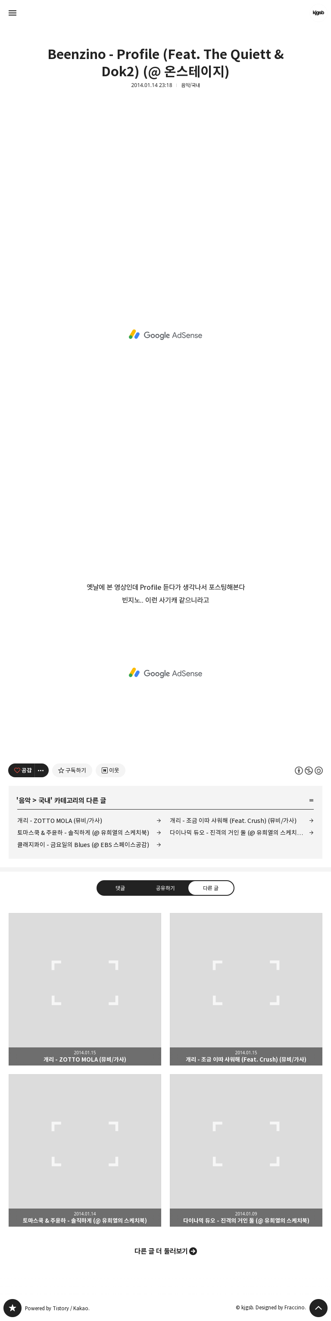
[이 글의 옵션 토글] (42, 770)
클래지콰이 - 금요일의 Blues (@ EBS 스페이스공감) (83, 845)
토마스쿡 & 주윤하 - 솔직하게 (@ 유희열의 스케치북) (83, 833)
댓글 (120, 887)
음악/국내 (190, 85)
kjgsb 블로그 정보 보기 (318, 13)
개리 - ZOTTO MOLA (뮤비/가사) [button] (85, 989)
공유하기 (165, 887)
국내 (44, 800)
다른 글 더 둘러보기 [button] (161, 1251)
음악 (25, 800)
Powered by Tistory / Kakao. (57, 1308)
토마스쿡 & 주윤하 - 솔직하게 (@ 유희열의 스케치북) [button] (85, 1150)
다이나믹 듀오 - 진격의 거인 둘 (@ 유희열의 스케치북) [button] (246, 1150)
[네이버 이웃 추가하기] (110, 770)
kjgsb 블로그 (12, 1308)
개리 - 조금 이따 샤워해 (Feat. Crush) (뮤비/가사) (233, 820)
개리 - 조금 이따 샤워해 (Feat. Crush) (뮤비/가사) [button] (246, 989)
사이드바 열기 (12, 13)
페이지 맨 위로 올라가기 (318, 1308)
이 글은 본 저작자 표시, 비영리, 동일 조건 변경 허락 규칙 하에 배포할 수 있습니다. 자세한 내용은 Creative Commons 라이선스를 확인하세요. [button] (309, 770)
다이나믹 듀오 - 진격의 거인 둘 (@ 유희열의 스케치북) (237, 833)
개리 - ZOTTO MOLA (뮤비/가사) (59, 820)
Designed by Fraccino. (281, 1307)
